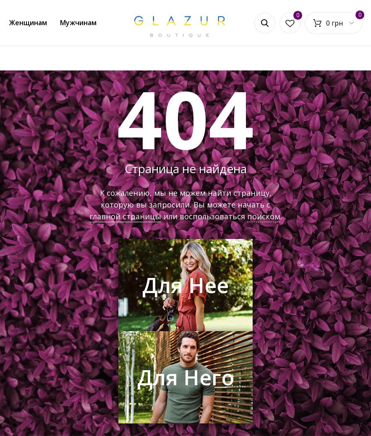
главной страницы (125, 216)
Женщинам (28, 22)
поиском (263, 216)
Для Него (185, 377)
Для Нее (185, 285)
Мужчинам (78, 22)
